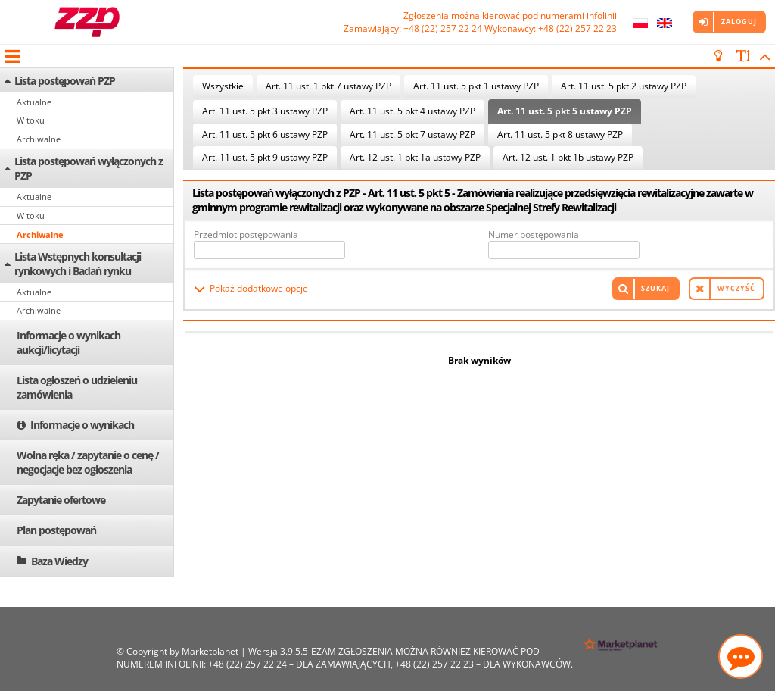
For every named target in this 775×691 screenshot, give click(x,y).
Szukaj (655, 288)
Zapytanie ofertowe (61, 499)
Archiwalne (39, 139)
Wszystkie (223, 86)
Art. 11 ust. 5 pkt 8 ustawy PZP (560, 134)
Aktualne (34, 102)
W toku (31, 120)
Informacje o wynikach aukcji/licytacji (68, 342)
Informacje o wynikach (82, 424)
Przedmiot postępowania (246, 234)
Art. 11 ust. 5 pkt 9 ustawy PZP (265, 157)
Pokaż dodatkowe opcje (259, 288)
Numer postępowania (533, 234)
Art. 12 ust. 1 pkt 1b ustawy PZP (568, 157)
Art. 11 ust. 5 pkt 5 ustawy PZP (564, 111)
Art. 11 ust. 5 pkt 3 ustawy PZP (265, 111)
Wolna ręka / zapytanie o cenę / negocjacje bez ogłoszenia (88, 462)
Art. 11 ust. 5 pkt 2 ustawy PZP (623, 86)
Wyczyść (736, 288)
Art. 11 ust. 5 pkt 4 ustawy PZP (412, 111)
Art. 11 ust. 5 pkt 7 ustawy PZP (412, 134)
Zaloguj (739, 22)
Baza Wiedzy (59, 561)
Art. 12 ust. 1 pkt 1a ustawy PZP (415, 157)
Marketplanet (210, 651)
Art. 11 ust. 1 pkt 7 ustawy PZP (328, 86)
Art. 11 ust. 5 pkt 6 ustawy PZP (265, 134)
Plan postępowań (56, 530)
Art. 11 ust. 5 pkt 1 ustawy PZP (476, 86)
